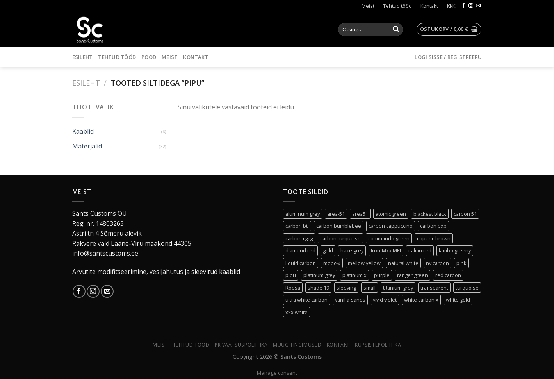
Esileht (82, 57)
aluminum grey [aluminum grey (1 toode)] (302, 213)
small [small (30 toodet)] (369, 287)
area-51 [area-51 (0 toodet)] (336, 213)
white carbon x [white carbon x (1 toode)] (421, 299)
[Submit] (396, 29)
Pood (148, 57)
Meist (368, 5)
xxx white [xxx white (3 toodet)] (296, 312)
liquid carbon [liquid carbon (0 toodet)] (300, 262)
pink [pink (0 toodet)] (461, 262)
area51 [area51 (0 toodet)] (360, 213)
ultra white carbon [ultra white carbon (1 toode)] (306, 299)
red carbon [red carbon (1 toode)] (448, 275)
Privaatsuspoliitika (241, 344)
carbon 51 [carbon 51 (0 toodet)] (465, 213)
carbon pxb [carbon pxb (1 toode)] (433, 225)
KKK (451, 5)
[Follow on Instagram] (470, 6)
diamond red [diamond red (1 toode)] (300, 250)
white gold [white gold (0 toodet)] (458, 299)
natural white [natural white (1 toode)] (403, 262)
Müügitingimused (297, 344)
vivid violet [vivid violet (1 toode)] (385, 299)
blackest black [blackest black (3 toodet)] (429, 213)
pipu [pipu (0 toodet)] (290, 275)
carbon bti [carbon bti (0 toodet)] (297, 225)
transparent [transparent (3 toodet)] (434, 287)
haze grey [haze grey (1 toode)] (351, 250)
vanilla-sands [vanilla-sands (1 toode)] (350, 299)
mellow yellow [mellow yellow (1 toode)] (364, 262)
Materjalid (87, 146)
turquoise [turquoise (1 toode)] (467, 287)
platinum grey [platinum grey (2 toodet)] (319, 275)
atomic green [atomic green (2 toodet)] (391, 213)
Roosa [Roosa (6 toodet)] (292, 287)
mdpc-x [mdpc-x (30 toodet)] (331, 262)
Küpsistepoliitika (378, 344)
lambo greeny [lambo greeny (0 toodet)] (455, 250)
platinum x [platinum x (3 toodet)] (354, 275)
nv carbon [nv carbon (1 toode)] (437, 262)
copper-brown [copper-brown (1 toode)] (434, 238)
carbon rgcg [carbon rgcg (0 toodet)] (299, 238)
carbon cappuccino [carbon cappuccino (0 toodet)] (391, 225)
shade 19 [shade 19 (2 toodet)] (318, 287)
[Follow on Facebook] (463, 6)
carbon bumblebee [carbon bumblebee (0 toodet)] (338, 225)
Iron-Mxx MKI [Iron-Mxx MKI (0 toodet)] (386, 250)
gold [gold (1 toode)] (328, 250)
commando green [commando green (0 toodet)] (389, 238)
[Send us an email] (478, 6)
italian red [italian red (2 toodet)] (419, 250)
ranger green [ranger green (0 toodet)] (412, 275)
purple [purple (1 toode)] (382, 275)
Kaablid (83, 131)
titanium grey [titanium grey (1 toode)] (398, 287)
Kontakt (429, 5)
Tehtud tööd (397, 5)
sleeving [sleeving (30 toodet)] (346, 287)
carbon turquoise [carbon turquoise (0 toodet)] (340, 238)
